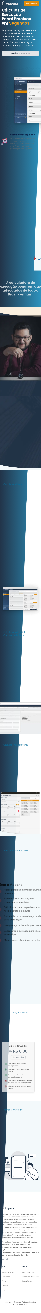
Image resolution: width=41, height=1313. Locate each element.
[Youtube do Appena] (3, 1259)
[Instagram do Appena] (7, 1259)
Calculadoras (6, 1277)
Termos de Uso (28, 1272)
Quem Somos (27, 1281)
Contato (5, 1285)
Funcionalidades (8, 1272)
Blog (3, 1290)
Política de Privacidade (30, 1277)
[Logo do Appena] (10, 3)
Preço (4, 1281)
